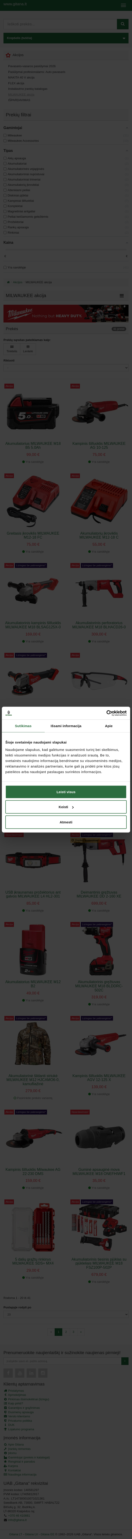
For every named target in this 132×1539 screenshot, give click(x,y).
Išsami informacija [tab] (66, 726)
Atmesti (66, 822)
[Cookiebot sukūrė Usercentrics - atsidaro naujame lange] (106, 713)
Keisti (66, 807)
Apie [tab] (109, 726)
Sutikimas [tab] (23, 726)
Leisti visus (66, 792)
